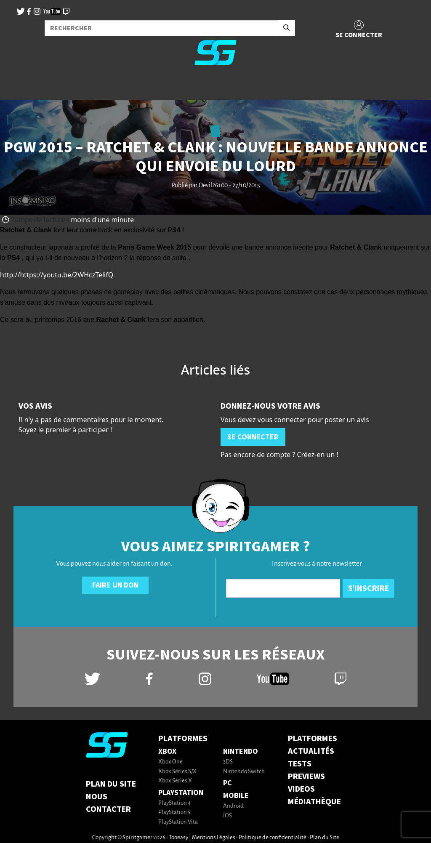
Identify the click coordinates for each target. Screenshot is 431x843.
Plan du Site (111, 784)
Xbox (167, 751)
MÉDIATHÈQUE (314, 802)
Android (233, 806)
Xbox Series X (175, 781)
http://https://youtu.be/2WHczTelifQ (56, 274)
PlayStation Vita (178, 822)
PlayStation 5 (174, 812)
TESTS (299, 764)
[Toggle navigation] (17, 85)
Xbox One (170, 762)
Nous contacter (108, 803)
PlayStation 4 (174, 803)
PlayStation (180, 792)
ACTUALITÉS (311, 751)
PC (227, 783)
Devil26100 (213, 185)
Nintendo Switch (244, 772)
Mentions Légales (213, 838)
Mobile (236, 795)
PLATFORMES (312, 739)
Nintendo (240, 751)
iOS (227, 816)
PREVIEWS (306, 776)
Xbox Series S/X (177, 772)
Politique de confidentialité (272, 838)
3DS (228, 762)
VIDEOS (301, 789)
